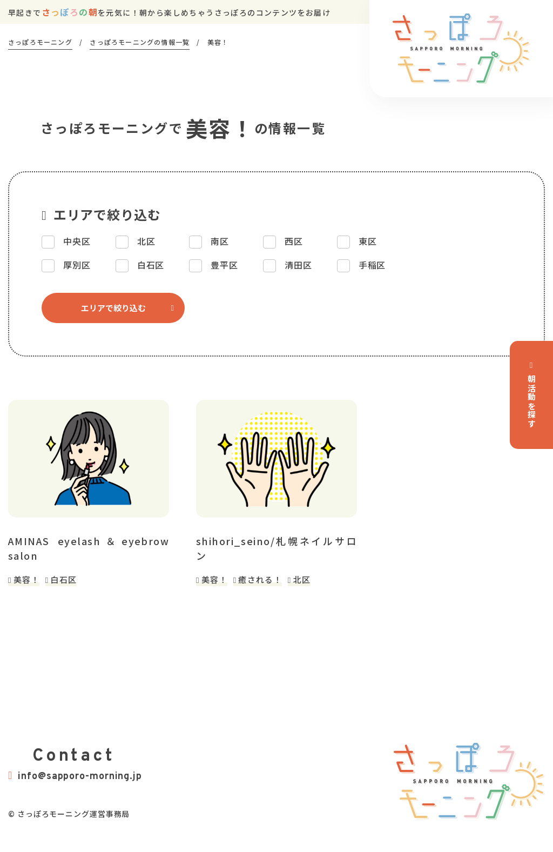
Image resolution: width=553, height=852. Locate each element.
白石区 (63, 579)
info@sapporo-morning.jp (75, 776)
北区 (302, 579)
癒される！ (260, 579)
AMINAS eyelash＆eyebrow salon (88, 548)
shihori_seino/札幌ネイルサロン (276, 548)
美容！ (27, 579)
